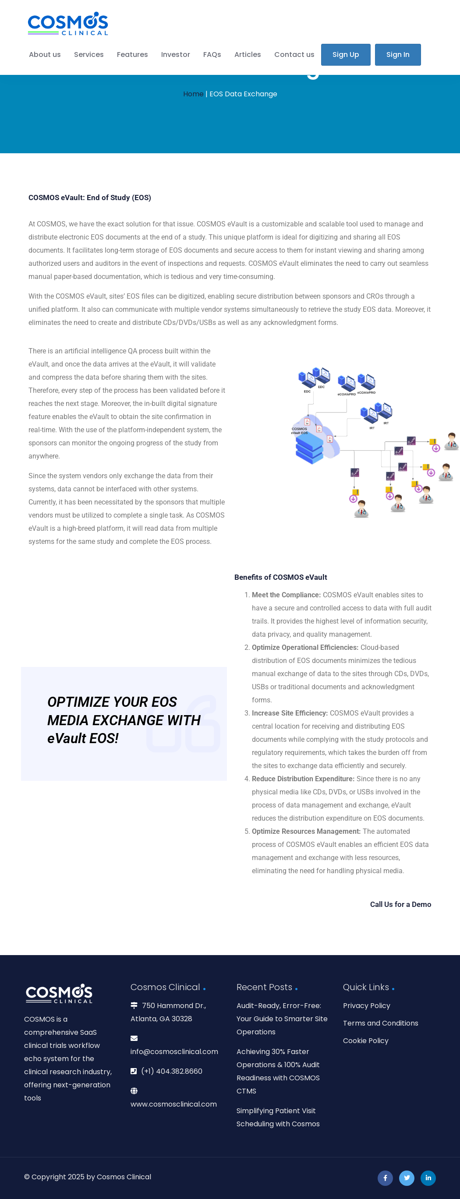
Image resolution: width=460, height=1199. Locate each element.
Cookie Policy (366, 1041)
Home (193, 94)
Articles (247, 54)
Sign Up (346, 54)
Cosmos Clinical (124, 1177)
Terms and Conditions (380, 1023)
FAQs (212, 54)
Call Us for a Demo (401, 904)
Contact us (294, 54)
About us (45, 54)
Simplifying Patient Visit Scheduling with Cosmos (278, 1117)
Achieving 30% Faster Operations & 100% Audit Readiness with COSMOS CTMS (278, 1071)
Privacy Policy (366, 1006)
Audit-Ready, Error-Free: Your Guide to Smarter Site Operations (282, 1019)
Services (89, 54)
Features (132, 54)
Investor (175, 54)
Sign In (398, 54)
